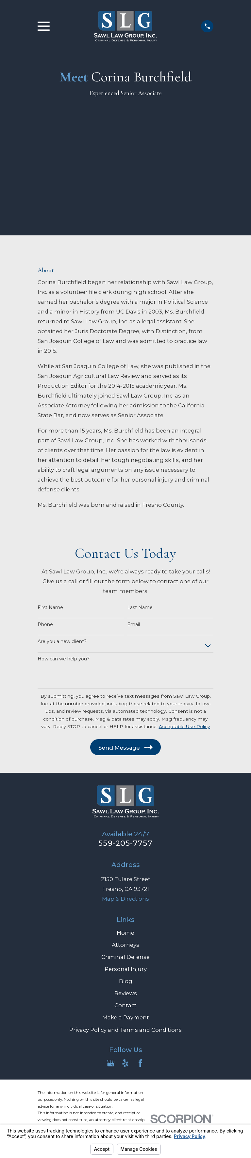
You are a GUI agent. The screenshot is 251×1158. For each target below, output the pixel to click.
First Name (50, 607)
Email (133, 624)
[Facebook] (140, 1063)
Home (125, 932)
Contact (125, 1005)
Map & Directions (125, 898)
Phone (45, 624)
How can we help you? (64, 659)
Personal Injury (126, 969)
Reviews (125, 993)
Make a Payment (125, 1017)
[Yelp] (125, 1063)
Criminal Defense (125, 957)
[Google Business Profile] (110, 1063)
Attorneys (125, 945)
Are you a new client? (62, 641)
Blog (125, 981)
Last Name (140, 607)
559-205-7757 (125, 843)
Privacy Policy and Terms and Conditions (125, 1030)
